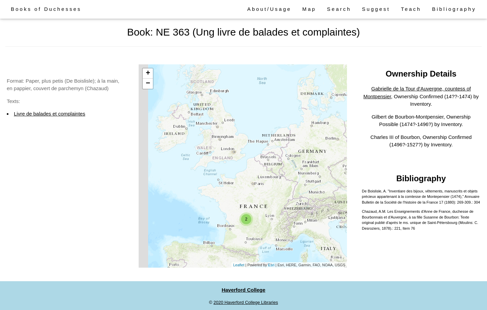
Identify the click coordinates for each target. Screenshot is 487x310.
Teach (411, 9)
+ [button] (148, 73)
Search (339, 9)
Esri (271, 265)
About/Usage (269, 9)
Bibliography (454, 9)
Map (309, 9)
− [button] (148, 84)
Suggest (376, 9)
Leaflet (238, 265)
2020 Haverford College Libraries (245, 302)
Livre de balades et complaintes (49, 114)
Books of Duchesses (46, 9)
